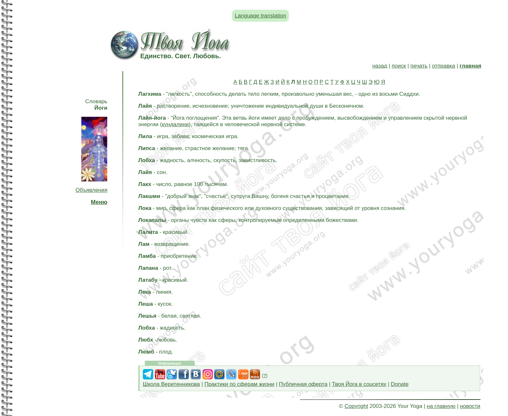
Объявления (91, 190)
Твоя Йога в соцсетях (359, 384)
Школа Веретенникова (171, 384)
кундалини (175, 124)
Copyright (356, 406)
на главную (441, 406)
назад (379, 66)
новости (470, 406)
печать (419, 66)
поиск (399, 66)
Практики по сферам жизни (239, 384)
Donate (400, 384)
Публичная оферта (303, 384)
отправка (443, 66)
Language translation (260, 16)
